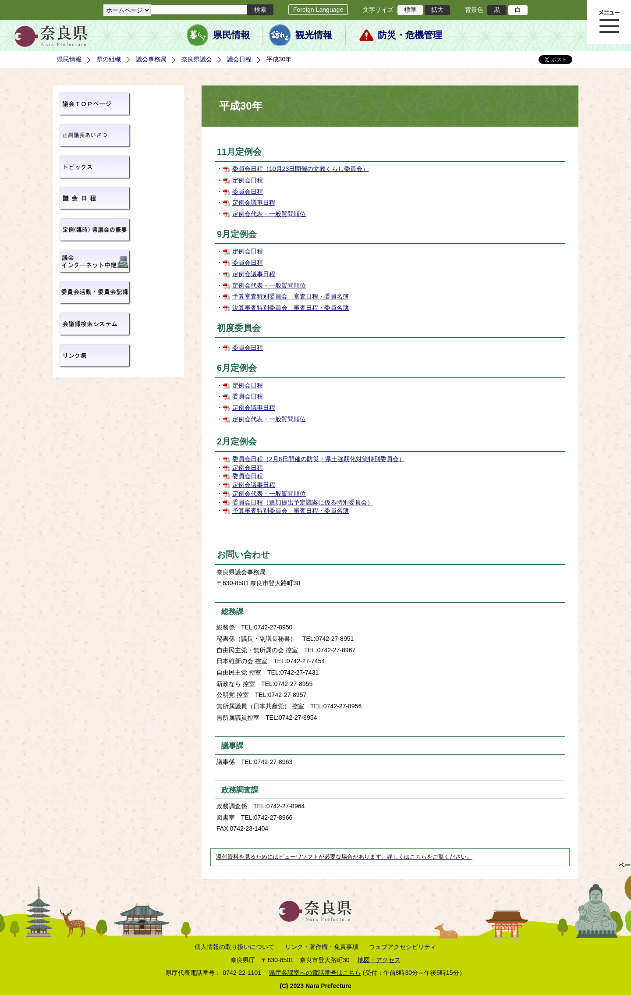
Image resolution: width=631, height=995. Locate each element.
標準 (410, 9)
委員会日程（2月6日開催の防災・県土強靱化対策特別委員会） (318, 458)
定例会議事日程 (253, 202)
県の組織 (108, 59)
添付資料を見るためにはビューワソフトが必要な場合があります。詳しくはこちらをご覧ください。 (344, 857)
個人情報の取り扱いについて (234, 946)
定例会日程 (247, 180)
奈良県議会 (196, 59)
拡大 (437, 9)
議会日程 (239, 59)
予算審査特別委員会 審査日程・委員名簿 (290, 296)
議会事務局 (151, 59)
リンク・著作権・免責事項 (321, 946)
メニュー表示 (609, 22)
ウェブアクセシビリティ (402, 946)
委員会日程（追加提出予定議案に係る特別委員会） (302, 502)
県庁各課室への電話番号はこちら (315, 972)
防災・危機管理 (410, 35)
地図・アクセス (379, 959)
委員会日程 (247, 191)
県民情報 (231, 35)
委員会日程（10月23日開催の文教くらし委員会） (300, 168)
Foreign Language (318, 9)
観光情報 (313, 35)
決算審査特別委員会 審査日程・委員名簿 (290, 307)
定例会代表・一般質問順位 (269, 213)
